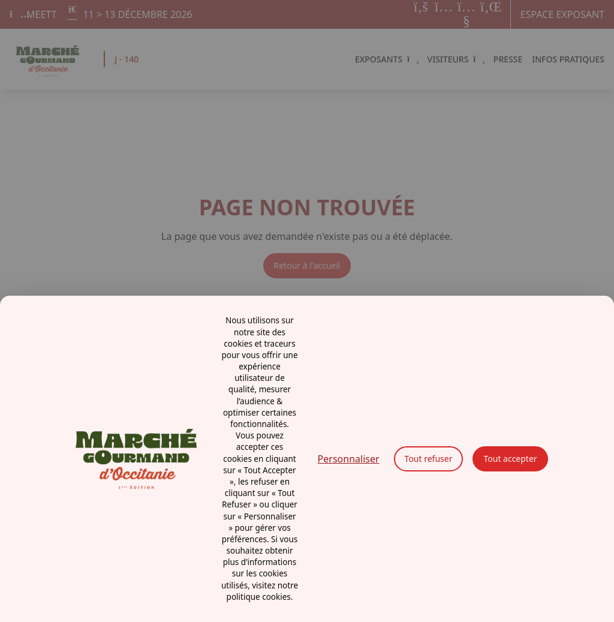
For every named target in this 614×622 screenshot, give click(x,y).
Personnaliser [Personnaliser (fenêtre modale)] (349, 458)
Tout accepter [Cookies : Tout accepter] (510, 458)
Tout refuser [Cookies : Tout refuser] (429, 458)
